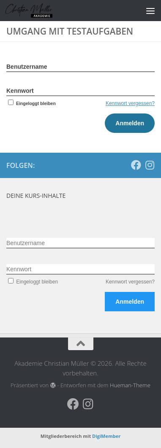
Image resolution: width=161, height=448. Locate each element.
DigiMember (106, 436)
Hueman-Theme (130, 385)
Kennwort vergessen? (130, 103)
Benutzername (26, 66)
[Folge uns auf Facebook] (136, 165)
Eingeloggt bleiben (31, 103)
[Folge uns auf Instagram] (150, 165)
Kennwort (20, 90)
